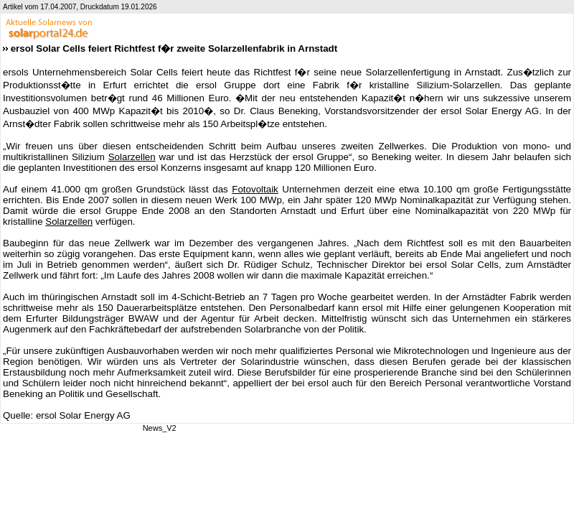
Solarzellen (132, 157)
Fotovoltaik (255, 189)
